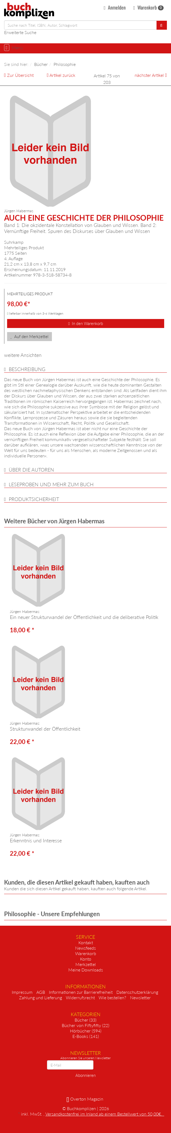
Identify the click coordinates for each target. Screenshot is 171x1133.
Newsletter (140, 997)
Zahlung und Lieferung (40, 997)
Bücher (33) (85, 1019)
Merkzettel (85, 964)
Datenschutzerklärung (137, 992)
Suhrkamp (13, 242)
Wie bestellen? (112, 997)
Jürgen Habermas (18, 210)
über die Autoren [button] (31, 470)
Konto (85, 958)
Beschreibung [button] (27, 369)
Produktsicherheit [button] (34, 499)
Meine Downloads (85, 969)
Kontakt (85, 942)
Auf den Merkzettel (29, 336)
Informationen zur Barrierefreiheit (81, 992)
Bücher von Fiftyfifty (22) (85, 1025)
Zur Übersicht (20, 75)
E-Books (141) (85, 1036)
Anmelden (115, 7)
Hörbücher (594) (85, 1030)
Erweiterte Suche (20, 32)
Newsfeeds (85, 947)
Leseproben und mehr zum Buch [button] (51, 484)
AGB (40, 992)
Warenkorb (148, 7)
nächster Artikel (150, 75)
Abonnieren (85, 1075)
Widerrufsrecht (80, 997)
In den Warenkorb (85, 323)
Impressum (22, 992)
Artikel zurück (62, 75)
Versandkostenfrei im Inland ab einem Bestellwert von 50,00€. (104, 1113)
